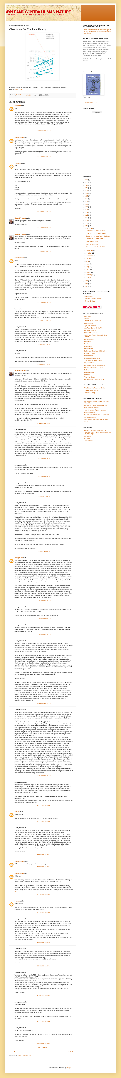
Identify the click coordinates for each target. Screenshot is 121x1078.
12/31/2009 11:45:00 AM (43, 551)
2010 (86, 223)
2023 (86, 188)
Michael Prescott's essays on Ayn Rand (96, 415)
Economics (87, 341)
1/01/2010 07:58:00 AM (43, 805)
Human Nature (88, 356)
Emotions (87, 344)
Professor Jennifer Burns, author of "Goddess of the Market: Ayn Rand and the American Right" (97, 432)
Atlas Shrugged (89, 323)
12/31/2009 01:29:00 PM (43, 618)
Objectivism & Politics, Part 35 (95, 247)
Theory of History (89, 377)
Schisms (87, 375)
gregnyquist (19, 558)
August (88, 258)
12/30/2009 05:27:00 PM (43, 211)
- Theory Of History (90, 301)
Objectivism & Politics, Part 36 (95, 239)
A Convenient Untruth (92, 241)
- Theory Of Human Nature (92, 299)
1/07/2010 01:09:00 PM (43, 912)
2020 (86, 196)
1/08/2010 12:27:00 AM (43, 942)
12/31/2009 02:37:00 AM (43, 344)
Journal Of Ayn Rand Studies (93, 360)
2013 (86, 215)
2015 (86, 209)
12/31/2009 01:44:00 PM (43, 775)
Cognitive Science (90, 330)
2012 (86, 218)
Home (43, 1052)
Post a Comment (42, 1047)
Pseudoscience (89, 372)
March (88, 272)
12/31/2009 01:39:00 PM (43, 703)
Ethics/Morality (88, 349)
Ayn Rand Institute (90, 326)
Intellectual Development (92, 358)
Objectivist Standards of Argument (94, 365)
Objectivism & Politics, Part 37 (95, 230)
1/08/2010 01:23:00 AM (43, 966)
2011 (86, 220)
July (87, 261)
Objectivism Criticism (90, 417)
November (89, 250)
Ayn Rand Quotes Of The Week (94, 328)
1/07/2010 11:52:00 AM (43, 867)
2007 (86, 284)
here (16, 891)
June (88, 264)
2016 (86, 207)
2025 (86, 182)
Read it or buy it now (91, 103)
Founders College (89, 353)
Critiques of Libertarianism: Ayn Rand (95, 405)
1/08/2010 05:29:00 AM (43, 995)
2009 (86, 226)
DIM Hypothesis (89, 339)
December (89, 228)
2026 (86, 180)
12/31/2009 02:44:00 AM (43, 364)
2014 (86, 212)
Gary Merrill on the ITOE (91, 408)
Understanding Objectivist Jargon (94, 379)
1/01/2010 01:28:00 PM (43, 821)
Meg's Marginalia (89, 412)
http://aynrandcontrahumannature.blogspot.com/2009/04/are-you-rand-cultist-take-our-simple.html (97, 31)
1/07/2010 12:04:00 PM (43, 894)
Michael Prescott (20, 218)
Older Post (71, 1052)
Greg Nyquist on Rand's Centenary (95, 410)
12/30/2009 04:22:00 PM (43, 156)
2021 (86, 193)
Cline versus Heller (92, 244)
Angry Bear (18, 89)
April (88, 269)
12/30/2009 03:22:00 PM (43, 131)
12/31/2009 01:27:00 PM (43, 600)
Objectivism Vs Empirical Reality (96, 233)
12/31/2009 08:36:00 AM (43, 476)
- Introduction (88, 296)
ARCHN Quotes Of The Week (93, 321)
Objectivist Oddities (90, 363)
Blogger (68, 1067)
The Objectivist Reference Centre (94, 388)
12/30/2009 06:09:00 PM (43, 251)
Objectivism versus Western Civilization (98, 236)
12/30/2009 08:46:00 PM (43, 302)
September (90, 256)
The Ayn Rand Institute (91, 390)
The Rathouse (88, 441)
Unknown (18, 106)
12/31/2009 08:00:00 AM (43, 423)
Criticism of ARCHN (90, 333)
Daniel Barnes (19, 137)
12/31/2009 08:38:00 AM (43, 496)
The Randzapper (89, 422)
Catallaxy (87, 438)
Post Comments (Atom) (25, 1055)
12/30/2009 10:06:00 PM (43, 320)
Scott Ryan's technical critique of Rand (96, 419)
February (89, 275)
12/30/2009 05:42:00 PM (43, 227)
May (87, 266)
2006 (86, 286)
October (89, 253)
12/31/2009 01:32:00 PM (43, 634)
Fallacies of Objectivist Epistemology (95, 351)
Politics (86, 370)
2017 (86, 204)
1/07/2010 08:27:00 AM (43, 855)
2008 (86, 281)
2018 (86, 201)
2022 (86, 190)
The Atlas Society (89, 393)
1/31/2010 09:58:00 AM (43, 1021)
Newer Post (13, 1052)
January (89, 277)
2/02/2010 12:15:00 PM (43, 1043)
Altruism (86, 318)
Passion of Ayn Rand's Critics (93, 367)
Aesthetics (87, 316)
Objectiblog (87, 436)
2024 (86, 185)
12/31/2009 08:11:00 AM (43, 458)
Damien (17, 812)
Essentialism (88, 346)
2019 (86, 199)
